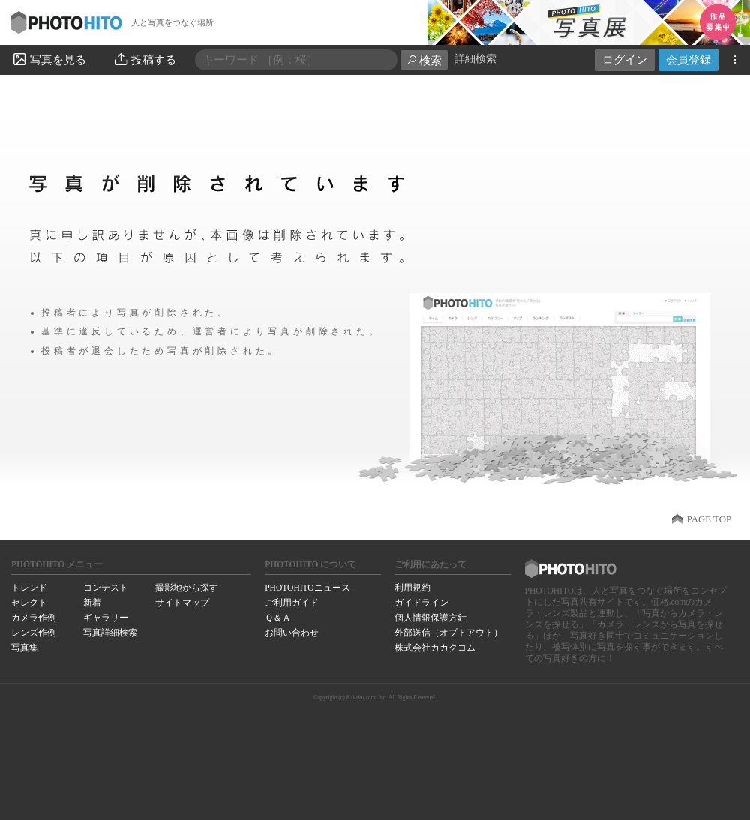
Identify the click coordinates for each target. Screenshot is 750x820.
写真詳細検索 (110, 632)
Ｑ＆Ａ (278, 617)
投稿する (144, 59)
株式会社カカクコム (435, 647)
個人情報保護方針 (430, 617)
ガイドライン (421, 602)
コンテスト (105, 587)
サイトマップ (182, 602)
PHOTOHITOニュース (307, 587)
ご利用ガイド (292, 602)
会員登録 (688, 59)
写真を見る (48, 59)
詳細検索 (475, 58)
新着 (92, 602)
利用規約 (412, 587)
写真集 (24, 647)
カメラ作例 (33, 617)
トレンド (29, 587)
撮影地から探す (186, 587)
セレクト (29, 602)
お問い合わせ (292, 632)
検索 (424, 60)
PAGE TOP (709, 519)
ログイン (624, 59)
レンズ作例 (33, 632)
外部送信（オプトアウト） (448, 632)
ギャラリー (105, 617)
